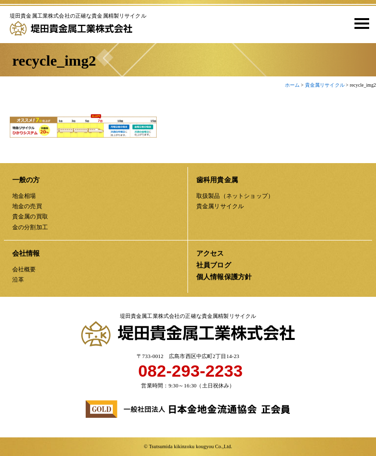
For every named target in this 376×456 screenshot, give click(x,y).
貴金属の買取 (30, 216)
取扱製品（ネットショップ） (235, 195)
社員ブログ (213, 265)
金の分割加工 (30, 227)
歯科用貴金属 (217, 180)
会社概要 (24, 269)
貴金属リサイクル (220, 206)
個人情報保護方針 (224, 277)
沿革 (18, 279)
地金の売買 (27, 206)
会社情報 (26, 253)
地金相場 (24, 195)
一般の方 (26, 180)
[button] (358, 23)
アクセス (210, 253)
